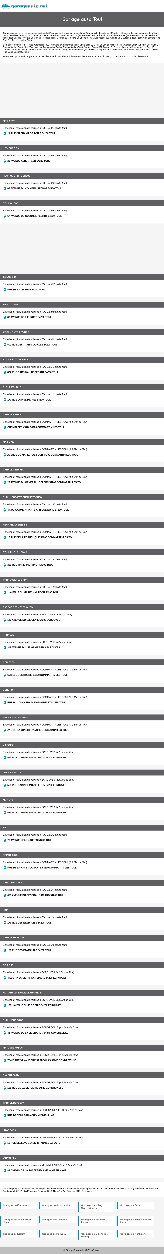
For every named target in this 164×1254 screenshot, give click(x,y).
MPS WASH (9, 121)
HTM (5, 910)
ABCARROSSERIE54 (15, 525)
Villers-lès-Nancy (140, 56)
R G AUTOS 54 (11, 1075)
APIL (6, 827)
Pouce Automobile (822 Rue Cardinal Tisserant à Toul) (53, 45)
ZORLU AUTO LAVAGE (16, 332)
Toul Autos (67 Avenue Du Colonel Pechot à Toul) (32, 38)
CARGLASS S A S (12, 882)
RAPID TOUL (10, 855)
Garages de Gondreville (56, 1205)
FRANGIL (8, 635)
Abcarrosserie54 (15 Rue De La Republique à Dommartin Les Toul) (100, 49)
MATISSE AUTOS (13, 1048)
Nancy (109, 56)
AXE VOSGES (10, 304)
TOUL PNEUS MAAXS (15, 552)
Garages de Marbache (133, 1234)
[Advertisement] (82, 88)
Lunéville (117, 56)
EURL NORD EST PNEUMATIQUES (22, 497)
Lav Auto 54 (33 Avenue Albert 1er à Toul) (85, 35)
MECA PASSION (12, 772)
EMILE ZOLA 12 (12, 387)
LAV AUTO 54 (11, 148)
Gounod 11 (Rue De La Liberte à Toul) (75, 38)
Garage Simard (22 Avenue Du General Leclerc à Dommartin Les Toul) (117, 47)
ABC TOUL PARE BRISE (16, 176)
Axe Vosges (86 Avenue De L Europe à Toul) (115, 38)
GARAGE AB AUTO (13, 937)
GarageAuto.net (10, 33)
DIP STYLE (9, 1158)
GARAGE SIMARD (13, 470)
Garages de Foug (130, 1205)
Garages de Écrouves (16, 1205)
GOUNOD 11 (10, 277)
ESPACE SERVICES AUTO (18, 607)
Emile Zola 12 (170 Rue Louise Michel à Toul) (101, 45)
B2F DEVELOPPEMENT (16, 717)
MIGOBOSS (9, 1130)
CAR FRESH (9, 662)
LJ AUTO (8, 745)
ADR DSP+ (9, 965)
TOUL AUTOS (10, 203)
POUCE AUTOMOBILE (15, 359)
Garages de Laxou (14, 1234)
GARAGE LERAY (12, 414)
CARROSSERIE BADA (15, 580)
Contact (96, 1250)
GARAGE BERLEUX (13, 1103)
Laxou (125, 56)
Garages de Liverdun (54, 1219)
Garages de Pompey (54, 1234)
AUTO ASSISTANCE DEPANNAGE (22, 993)
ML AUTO (8, 800)
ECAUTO (8, 690)
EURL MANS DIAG (13, 1020)
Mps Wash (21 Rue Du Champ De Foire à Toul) (42, 35)
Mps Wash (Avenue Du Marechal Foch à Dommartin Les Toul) (53, 47)
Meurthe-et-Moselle (120, 33)
